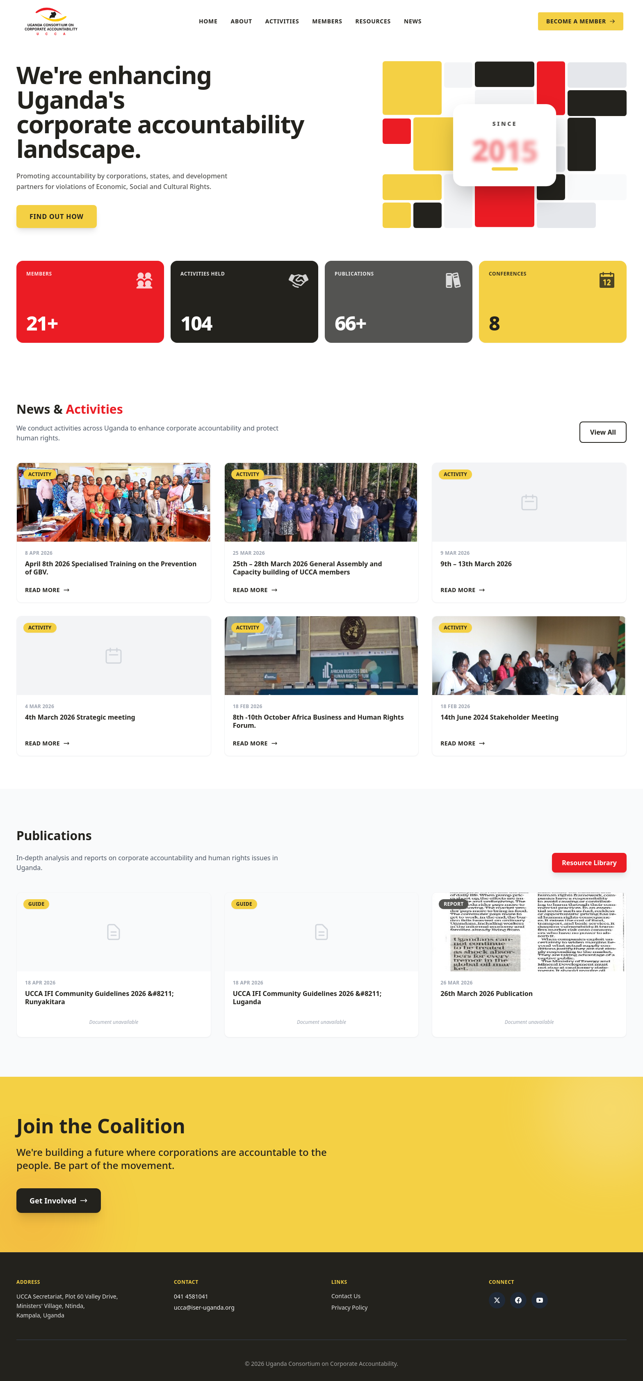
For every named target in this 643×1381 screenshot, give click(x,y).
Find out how (57, 216)
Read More (47, 590)
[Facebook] (518, 1300)
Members (327, 21)
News (413, 21)
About (241, 21)
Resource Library (589, 862)
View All (603, 432)
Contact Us (345, 1296)
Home (208, 21)
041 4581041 (191, 1296)
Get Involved (59, 1201)
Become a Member (580, 21)
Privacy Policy (349, 1307)
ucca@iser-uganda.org (204, 1307)
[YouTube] (539, 1300)
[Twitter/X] (497, 1300)
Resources (373, 21)
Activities (282, 21)
